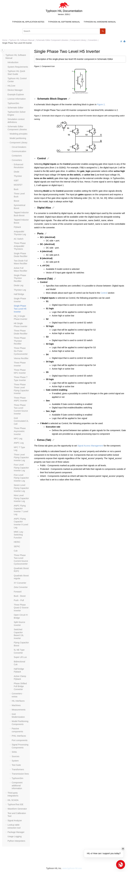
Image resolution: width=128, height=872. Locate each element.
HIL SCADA (13, 800)
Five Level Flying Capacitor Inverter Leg (21, 478)
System (15, 761)
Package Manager (16, 832)
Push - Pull (19, 600)
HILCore (11, 86)
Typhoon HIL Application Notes (28, 22)
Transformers (18, 769)
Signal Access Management (90, 445)
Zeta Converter (21, 587)
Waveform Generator (17, 809)
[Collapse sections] (121, 41)
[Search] (103, 31)
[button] (4, 55)
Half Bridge (19, 294)
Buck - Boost (20, 596)
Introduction (13, 62)
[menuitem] (28, 22)
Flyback (17, 227)
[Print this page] (125, 41)
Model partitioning (18, 138)
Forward (17, 591)
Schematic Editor (15, 107)
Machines (16, 705)
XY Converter (20, 583)
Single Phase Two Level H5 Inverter (17, 43)
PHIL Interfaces (19, 736)
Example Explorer (16, 94)
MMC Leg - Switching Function (19, 535)
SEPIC (17, 546)
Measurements (19, 709)
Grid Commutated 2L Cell (21, 421)
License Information (17, 99)
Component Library (78, 40)
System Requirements (18, 67)
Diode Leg (18, 285)
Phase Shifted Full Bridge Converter (20, 686)
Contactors (17, 155)
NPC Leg (18, 438)
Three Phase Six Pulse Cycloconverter (21, 351)
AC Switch (18, 239)
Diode (16, 172)
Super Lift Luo (20, 657)
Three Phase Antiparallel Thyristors (20, 246)
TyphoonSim (13, 103)
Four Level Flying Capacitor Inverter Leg (21, 468)
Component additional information (17, 785)
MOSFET (18, 185)
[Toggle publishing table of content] (2, 50)
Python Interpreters (16, 841)
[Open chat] (120, 864)
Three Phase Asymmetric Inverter (20, 431)
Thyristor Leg (20, 290)
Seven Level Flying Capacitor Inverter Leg (21, 488)
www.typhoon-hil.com (72, 868)
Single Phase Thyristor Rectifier (20, 278)
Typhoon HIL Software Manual (64, 22)
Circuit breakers (19, 147)
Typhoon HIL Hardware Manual (100, 22)
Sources (15, 756)
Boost (16, 201)
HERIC (17, 542)
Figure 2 (101, 104)
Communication (19, 151)
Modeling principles (18, 134)
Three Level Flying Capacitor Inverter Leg (21, 457)
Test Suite (16, 765)
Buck (16, 189)
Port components (19, 740)
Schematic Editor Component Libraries (52, 40)
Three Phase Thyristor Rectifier (20, 341)
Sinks (14, 752)
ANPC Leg (19, 443)
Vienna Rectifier (21, 358)
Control (104, 293)
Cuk (16, 551)
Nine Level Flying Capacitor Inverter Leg (21, 498)
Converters (92, 40)
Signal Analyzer (15, 820)
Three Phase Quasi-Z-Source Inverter (21, 608)
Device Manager (15, 90)
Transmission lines (20, 774)
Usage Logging (15, 836)
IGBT (16, 180)
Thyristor (18, 176)
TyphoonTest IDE (15, 804)
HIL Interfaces (18, 701)
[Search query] (64, 31)
